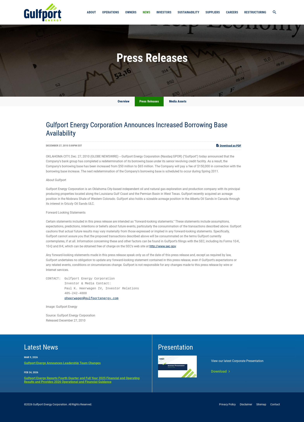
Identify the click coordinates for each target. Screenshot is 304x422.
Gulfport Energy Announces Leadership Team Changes (62, 368)
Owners (130, 12)
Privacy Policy (227, 410)
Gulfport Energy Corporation (50, 410)
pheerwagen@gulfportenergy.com (91, 304)
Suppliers (213, 12)
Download (219, 377)
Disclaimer (246, 410)
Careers (232, 12)
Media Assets (177, 107)
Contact (275, 410)
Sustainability (188, 12)
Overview (123, 107)
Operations (110, 12)
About (91, 12)
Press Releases (149, 107)
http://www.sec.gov (162, 252)
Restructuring (255, 12)
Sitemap (261, 410)
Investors (163, 12)
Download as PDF (228, 151)
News (146, 12)
